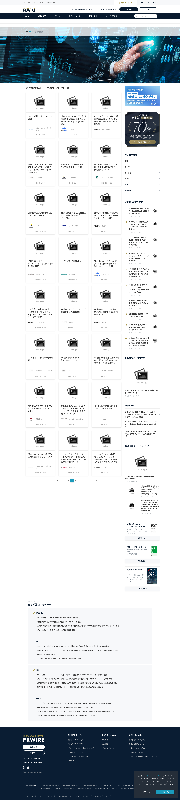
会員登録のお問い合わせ (137, 740)
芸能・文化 (93, 16)
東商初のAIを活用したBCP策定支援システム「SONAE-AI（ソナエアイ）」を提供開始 (106, 360)
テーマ (127, 167)
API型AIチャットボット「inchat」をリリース (70, 359)
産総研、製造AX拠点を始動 (47, 654)
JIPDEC (104, 419)
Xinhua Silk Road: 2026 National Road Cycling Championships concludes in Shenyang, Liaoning (150, 490)
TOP (31, 31)
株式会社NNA (45, 788)
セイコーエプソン (74, 226)
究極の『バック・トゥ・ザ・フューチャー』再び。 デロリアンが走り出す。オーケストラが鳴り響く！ (139, 257)
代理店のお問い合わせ (136, 744)
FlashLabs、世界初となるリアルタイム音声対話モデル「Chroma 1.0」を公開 (106, 264)
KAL (70, 371)
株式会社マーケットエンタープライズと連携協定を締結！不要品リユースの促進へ (66, 707)
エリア (127, 179)
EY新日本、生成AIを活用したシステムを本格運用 (40, 214)
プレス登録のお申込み (136, 752)
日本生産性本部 (107, 177)
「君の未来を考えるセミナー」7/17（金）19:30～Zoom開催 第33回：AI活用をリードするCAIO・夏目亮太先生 (77, 650)
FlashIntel (72, 129)
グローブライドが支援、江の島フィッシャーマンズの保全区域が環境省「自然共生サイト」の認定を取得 (74, 703)
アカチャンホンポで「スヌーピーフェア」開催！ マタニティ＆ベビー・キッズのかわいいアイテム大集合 (139, 288)
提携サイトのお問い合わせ (137, 748)
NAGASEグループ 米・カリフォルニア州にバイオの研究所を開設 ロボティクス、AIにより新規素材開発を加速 (73, 458)
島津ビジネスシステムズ (44, 371)
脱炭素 (39, 613)
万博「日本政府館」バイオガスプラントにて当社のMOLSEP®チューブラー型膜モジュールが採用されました (76, 711)
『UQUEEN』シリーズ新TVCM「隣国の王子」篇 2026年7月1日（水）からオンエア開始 (139, 241)
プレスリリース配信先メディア (77, 752)
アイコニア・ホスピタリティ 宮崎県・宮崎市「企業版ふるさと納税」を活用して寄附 (66, 715)
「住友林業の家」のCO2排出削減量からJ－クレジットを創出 (59, 622)
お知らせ (105, 740)
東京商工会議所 (107, 371)
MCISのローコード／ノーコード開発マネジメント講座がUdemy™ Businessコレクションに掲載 (72, 675)
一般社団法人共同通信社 (49, 785)
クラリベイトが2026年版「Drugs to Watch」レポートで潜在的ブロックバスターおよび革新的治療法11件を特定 (106, 459)
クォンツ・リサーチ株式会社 (64, 788)
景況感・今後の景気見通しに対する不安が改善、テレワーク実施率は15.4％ (106, 167)
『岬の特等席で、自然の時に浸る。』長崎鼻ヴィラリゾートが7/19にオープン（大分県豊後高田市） (139, 272)
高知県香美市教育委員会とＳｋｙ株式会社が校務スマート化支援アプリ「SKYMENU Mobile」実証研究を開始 (77, 683)
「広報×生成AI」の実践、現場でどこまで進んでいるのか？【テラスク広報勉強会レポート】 (141, 433)
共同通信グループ (108, 748)
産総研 (71, 322)
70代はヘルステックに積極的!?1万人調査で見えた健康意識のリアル (106, 312)
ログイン (148, 9)
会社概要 (105, 744)
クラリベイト (40, 322)
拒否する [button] (146, 792)
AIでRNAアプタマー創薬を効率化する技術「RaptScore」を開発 (40, 409)
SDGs (39, 698)
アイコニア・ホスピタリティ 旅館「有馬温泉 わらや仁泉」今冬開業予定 (139, 327)
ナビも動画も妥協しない (71, 261)
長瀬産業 (72, 467)
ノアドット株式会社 (84, 788)
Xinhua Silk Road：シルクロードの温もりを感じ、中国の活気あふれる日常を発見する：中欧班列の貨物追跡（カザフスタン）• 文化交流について (150, 505)
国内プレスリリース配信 (75, 740)
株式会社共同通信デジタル (109, 785)
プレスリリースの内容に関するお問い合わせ (143, 756)
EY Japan (72, 177)
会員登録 (128, 9)
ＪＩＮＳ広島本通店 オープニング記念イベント (138, 315)
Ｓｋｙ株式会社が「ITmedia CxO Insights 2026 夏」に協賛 (59, 658)
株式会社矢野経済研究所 (129, 788)
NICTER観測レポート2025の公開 (40, 117)
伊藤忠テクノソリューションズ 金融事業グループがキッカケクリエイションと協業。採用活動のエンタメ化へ (73, 410)
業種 (126, 161)
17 (88, 480)
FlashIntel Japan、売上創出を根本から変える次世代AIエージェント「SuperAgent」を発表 (73, 120)
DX (37, 670)
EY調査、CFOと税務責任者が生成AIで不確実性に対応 (73, 165)
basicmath (106, 129)
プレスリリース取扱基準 (82, 796)
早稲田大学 (40, 419)
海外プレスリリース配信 (75, 744)
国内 (125, 3)
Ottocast (72, 274)
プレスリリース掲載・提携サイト (78, 756)
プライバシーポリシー (155, 776)
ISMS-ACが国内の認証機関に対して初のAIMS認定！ (106, 407)
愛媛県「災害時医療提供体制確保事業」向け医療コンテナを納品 (139, 303)
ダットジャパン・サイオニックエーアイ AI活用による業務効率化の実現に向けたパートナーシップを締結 (74, 679)
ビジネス (26, 16)
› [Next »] (96, 480)
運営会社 (98, 796)
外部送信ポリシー (64, 796)
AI (37, 641)
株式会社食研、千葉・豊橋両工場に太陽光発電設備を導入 (58, 618)
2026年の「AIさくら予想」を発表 (40, 359)
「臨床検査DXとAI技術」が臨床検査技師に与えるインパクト (40, 457)
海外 (147, 3)
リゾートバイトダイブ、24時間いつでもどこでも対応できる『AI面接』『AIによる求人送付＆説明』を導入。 (74, 646)
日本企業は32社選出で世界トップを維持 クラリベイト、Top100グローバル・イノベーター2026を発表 (40, 313)
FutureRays (40, 177)
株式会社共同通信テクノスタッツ (105, 788)
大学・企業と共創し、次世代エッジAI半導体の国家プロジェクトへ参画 (73, 215)
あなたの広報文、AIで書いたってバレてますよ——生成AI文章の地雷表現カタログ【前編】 (141, 424)
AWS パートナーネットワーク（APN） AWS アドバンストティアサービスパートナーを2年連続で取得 (40, 168)
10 (80, 480)
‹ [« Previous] (50, 480)
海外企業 (128, 190)
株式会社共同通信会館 (88, 785)
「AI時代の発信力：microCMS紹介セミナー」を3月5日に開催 (40, 264)
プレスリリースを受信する (104, 9)
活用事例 (71, 761)
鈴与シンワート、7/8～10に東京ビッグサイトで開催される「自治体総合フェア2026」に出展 (70, 687)
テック (57, 16)
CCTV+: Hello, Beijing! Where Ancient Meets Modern (140, 477)
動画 (126, 184)
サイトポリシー (30, 796)
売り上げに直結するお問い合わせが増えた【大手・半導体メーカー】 (142, 391)
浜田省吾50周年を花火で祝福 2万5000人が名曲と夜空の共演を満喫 (139, 210)
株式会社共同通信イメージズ (132, 785)
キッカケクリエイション (76, 419)
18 (93, 480)
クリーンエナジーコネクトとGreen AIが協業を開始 (56, 630)
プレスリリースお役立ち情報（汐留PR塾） (81, 748)
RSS (107, 796)
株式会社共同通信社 (69, 785)
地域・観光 (42, 16)
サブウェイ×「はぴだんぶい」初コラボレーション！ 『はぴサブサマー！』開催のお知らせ (138, 225)
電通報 (104, 226)
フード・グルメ (111, 16)
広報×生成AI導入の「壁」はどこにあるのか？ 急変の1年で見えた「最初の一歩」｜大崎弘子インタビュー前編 (140, 414)
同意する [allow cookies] (165, 792)
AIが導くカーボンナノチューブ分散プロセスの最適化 (73, 310)
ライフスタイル (74, 16)
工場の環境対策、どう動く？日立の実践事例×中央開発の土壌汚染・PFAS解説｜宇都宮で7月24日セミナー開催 (78, 626)
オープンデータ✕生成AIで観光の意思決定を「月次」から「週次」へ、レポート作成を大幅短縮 (106, 120)
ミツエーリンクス (41, 274)
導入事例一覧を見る (132, 396)
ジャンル (128, 173)
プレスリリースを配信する (81, 9)
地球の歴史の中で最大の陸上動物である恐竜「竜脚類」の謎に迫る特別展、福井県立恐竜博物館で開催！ (139, 342)
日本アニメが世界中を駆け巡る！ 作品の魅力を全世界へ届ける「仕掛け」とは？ (106, 215)
